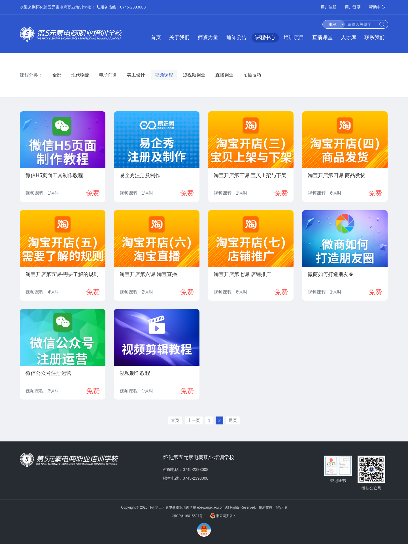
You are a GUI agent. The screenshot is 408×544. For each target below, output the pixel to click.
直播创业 (224, 75)
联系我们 (374, 37)
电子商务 (108, 75)
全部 (56, 75)
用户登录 (353, 7)
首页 (156, 37)
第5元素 (282, 507)
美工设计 (136, 75)
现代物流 (80, 75)
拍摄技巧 (252, 75)
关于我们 (179, 37)
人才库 (348, 37)
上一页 (193, 420)
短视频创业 (194, 75)
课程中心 (265, 37)
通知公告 (236, 37)
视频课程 (164, 75)
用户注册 (329, 7)
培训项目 (294, 37)
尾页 (233, 420)
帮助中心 (377, 7)
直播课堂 (322, 37)
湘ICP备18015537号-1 (189, 516)
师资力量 (208, 37)
